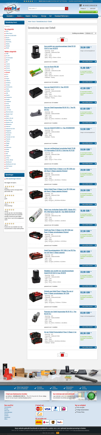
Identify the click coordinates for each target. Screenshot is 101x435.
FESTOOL (8, 42)
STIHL (7, 158)
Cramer (8, 64)
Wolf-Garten (9, 166)
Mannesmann (9, 112)
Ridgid (7, 143)
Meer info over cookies (48, 433)
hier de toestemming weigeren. (81, 430)
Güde (7, 89)
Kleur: (46, 56)
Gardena (8, 82)
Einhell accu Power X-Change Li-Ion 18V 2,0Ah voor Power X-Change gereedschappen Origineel (58, 231)
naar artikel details (87, 61)
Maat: (46, 57)
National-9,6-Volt (10, 128)
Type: (46, 54)
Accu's (19, 16)
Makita (7, 44)
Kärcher (8, 105)
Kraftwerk (8, 101)
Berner (8, 60)
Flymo (7, 78)
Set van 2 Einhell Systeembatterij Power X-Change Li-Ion (60, 332)
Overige (43, 16)
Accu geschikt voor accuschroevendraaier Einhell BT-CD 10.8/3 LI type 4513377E (59, 47)
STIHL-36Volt (9, 160)
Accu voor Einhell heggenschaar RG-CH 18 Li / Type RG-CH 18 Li (60, 108)
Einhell (8, 72)
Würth (7, 48)
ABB (7, 53)
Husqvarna (9, 97)
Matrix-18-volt (9, 118)
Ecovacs (8, 70)
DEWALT (8, 39)
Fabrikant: (47, 77)
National (8, 126)
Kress (7, 103)
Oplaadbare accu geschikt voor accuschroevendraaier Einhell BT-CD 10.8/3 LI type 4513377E (59, 272)
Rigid (7, 145)
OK (58, 433)
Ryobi (7, 151)
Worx (7, 168)
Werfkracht (9, 162)
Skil (7, 153)
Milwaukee (9, 124)
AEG (7, 31)
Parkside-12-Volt (10, 137)
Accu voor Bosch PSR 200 (51, 66)
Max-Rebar (9, 120)
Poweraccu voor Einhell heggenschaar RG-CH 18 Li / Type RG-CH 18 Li (60, 312)
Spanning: (47, 50)
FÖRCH (8, 80)
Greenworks (9, 87)
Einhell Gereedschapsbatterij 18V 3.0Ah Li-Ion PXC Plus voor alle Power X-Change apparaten (60, 251)
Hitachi (8, 95)
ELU (7, 74)
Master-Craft (9, 114)
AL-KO (8, 55)
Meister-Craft (9, 122)
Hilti (7, 93)
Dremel (8, 66)
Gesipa (8, 85)
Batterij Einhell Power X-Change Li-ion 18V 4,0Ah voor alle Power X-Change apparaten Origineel (59, 190)
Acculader (10, 16)
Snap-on (8, 155)
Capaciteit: (48, 52)
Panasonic (8, 133)
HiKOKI (8, 91)
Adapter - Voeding (32, 16)
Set (50, 16)
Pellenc (8, 141)
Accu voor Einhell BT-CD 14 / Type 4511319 (56, 87)
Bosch (7, 37)
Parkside (8, 135)
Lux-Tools (8, 110)
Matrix (7, 116)
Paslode (8, 139)
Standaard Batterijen (62, 16)
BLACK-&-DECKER (11, 35)
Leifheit (8, 107)
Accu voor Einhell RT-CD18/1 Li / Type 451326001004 (59, 128)
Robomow (8, 147)
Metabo (8, 46)
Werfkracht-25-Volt (11, 164)
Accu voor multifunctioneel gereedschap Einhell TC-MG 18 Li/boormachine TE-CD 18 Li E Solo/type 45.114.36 (59, 149)
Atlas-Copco (9, 33)
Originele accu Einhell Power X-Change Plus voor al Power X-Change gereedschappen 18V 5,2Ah (58, 292)
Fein (7, 76)
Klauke (8, 99)
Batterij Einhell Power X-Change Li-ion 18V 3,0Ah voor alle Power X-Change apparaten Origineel (59, 169)
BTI (7, 62)
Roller (7, 149)
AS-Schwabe (9, 57)
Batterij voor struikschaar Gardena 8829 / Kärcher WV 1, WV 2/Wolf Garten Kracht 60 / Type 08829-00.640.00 (60, 210)
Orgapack (8, 130)
